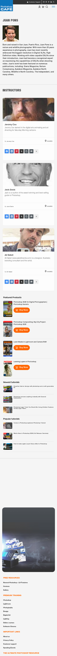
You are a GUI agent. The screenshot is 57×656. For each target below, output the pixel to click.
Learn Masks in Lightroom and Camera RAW (30, 342)
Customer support (9, 644)
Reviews (6, 586)
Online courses (8, 623)
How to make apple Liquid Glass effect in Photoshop (30, 443)
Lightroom (7, 604)
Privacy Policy (8, 640)
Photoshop (7, 600)
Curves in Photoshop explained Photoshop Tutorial (30, 423)
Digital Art (6, 615)
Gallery (5, 590)
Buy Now (22, 310)
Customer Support (33, 2)
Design (5, 611)
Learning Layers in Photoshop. (25, 361)
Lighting (6, 619)
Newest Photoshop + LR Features (15, 582)
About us (6, 636)
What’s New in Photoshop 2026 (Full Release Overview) (31, 433)
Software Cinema (9, 626)
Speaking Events (9, 648)
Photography (8, 608)
